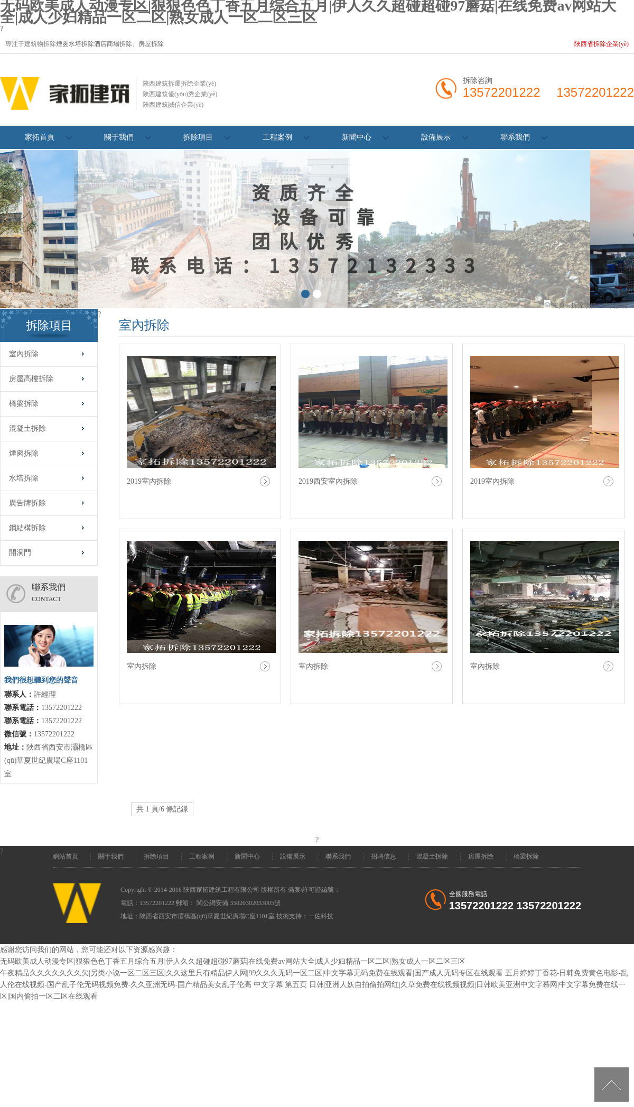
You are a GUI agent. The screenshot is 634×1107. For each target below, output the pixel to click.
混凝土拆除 (432, 856)
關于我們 (119, 137)
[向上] (611, 1084)
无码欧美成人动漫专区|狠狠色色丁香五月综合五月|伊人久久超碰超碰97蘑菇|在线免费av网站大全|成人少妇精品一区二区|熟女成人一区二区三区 (232, 961)
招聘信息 (383, 856)
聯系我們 (515, 137)
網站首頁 (65, 856)
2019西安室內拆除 (328, 481)
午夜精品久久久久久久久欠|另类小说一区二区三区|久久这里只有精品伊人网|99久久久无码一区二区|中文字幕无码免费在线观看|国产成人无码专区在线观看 (251, 973)
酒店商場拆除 (113, 44)
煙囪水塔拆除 (75, 44)
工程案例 (277, 137)
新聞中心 (356, 137)
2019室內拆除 (149, 481)
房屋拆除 (151, 44)
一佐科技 (320, 916)
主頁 (558, 305)
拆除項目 (198, 137)
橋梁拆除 (526, 856)
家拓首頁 (39, 137)
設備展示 (436, 137)
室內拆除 (616, 305)
